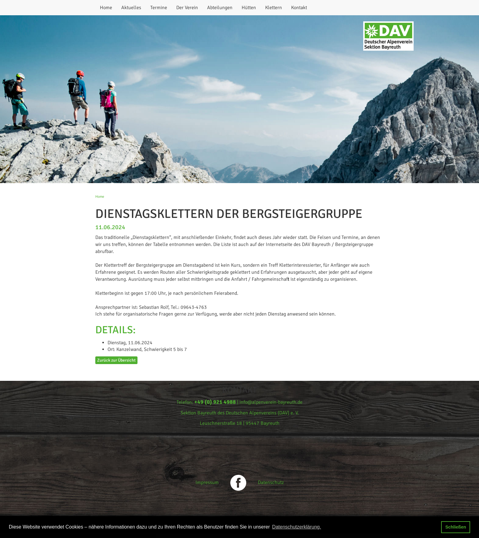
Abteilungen (219, 8)
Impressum (207, 482)
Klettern (273, 8)
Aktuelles (131, 8)
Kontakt (299, 8)
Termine (158, 8)
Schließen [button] (455, 527)
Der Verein (187, 8)
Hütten (249, 8)
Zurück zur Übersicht (116, 360)
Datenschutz (271, 482)
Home (106, 8)
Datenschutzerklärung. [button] (296, 526)
